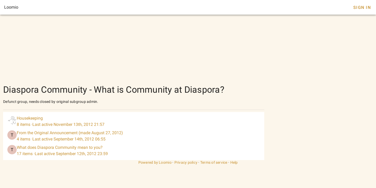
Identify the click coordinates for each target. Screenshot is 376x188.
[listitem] (133, 121)
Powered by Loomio (155, 162)
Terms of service (213, 162)
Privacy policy (186, 162)
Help (234, 162)
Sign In (362, 7)
